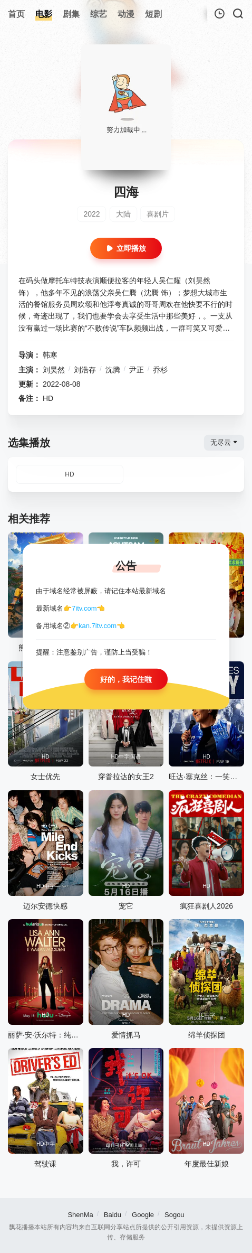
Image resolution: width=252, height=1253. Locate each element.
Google (143, 1215)
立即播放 (126, 248)
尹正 (136, 370)
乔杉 (160, 370)
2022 (91, 214)
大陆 (123, 214)
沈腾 (112, 370)
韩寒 (50, 355)
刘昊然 (54, 370)
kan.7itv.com (98, 625)
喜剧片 (158, 214)
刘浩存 (85, 370)
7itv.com (84, 608)
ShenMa (80, 1215)
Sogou (174, 1215)
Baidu (112, 1215)
